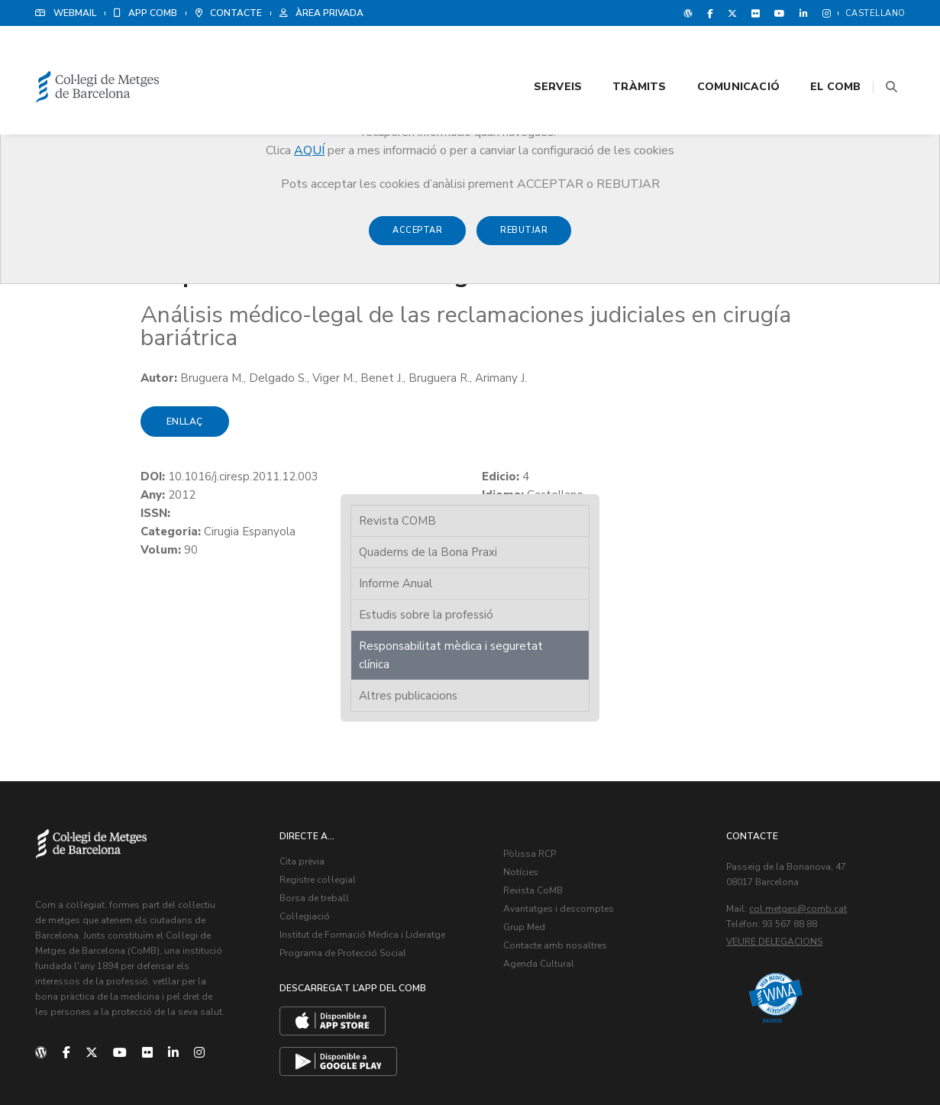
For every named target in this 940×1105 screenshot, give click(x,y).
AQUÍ (309, 150)
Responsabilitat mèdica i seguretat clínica (775, 332)
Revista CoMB (534, 750)
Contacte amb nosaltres (557, 805)
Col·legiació (306, 776)
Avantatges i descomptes (560, 768)
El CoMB (802, 54)
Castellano (875, 13)
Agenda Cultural (540, 823)
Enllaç (79, 423)
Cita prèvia (303, 721)
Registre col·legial (319, 739)
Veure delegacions (776, 801)
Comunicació (704, 54)
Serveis (523, 54)
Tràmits (605, 54)
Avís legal (785, 1059)
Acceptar (417, 238)
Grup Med (526, 786)
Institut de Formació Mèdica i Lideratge (364, 794)
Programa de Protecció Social (344, 812)
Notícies (522, 731)
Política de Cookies (860, 1059)
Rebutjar (524, 238)
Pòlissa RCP (531, 713)
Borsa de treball (315, 757)
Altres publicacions (760, 372)
